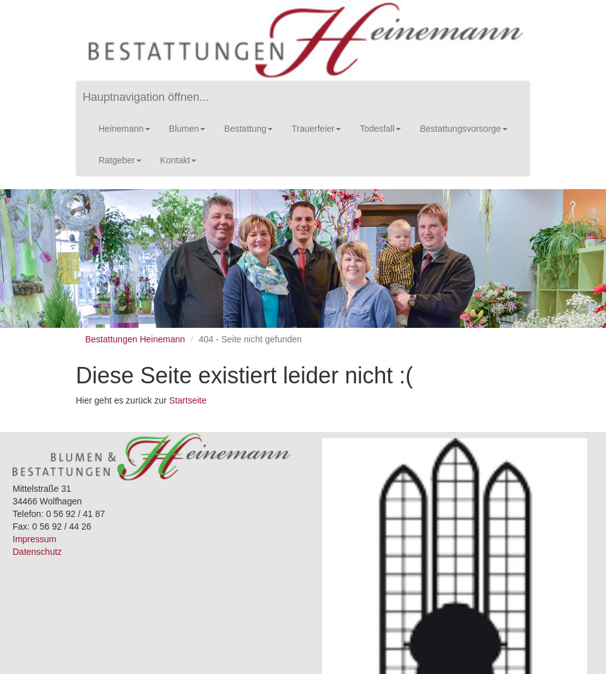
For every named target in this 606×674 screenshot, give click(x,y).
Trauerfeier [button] (316, 129)
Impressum (34, 539)
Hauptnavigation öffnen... (146, 97)
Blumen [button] (187, 129)
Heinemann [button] (124, 129)
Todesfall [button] (380, 129)
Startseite (187, 400)
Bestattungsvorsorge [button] (463, 129)
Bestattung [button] (248, 129)
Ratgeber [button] (119, 160)
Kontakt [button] (178, 160)
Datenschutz (37, 552)
